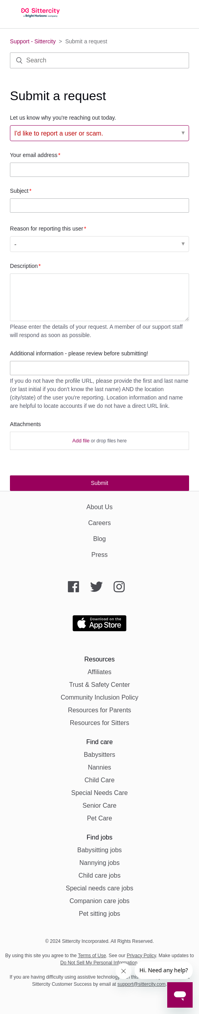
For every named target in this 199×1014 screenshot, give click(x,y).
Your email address (33, 155)
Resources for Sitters (99, 722)
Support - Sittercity (33, 41)
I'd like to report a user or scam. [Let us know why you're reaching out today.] (58, 133)
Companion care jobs (99, 901)
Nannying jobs (99, 862)
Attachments (25, 424)
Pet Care (99, 818)
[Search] (99, 60)
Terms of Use (92, 955)
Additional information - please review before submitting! (79, 353)
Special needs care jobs (99, 888)
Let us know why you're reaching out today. (63, 117)
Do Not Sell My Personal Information (98, 963)
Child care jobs (100, 875)
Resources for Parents (99, 710)
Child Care (100, 780)
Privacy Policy (141, 955)
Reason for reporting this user (46, 228)
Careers (99, 523)
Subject (19, 191)
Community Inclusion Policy (100, 697)
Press (99, 554)
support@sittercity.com (142, 984)
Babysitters (99, 754)
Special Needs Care (99, 792)
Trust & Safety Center (99, 684)
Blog (99, 538)
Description (24, 266)
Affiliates (99, 672)
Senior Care (99, 805)
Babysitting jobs (99, 850)
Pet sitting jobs (99, 913)
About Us (100, 507)
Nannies (99, 767)
